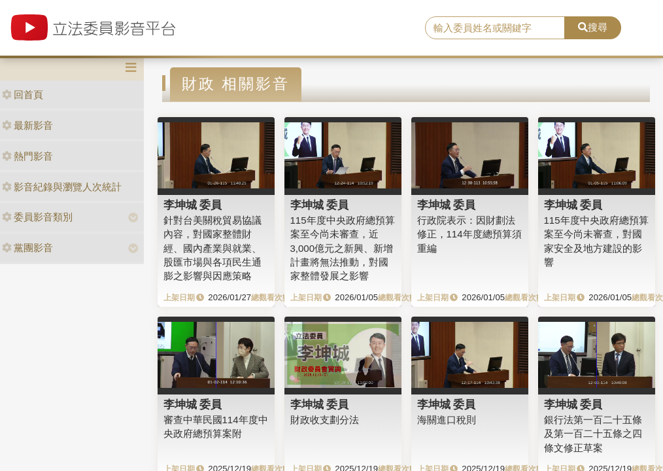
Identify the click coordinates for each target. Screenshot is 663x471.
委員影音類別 (37, 216)
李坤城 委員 (192, 205)
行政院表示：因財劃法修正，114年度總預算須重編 (469, 234)
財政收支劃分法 (324, 419)
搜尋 (592, 27)
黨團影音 (27, 247)
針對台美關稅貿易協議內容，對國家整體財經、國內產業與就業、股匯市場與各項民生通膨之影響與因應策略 (212, 248)
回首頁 (22, 94)
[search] (494, 28)
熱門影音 (27, 156)
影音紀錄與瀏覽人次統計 (62, 186)
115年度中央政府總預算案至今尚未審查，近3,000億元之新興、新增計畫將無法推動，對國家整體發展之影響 (342, 248)
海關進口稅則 (446, 419)
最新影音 (27, 125)
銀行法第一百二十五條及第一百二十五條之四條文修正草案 (593, 433)
